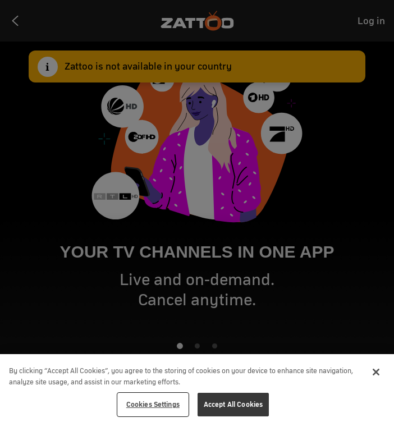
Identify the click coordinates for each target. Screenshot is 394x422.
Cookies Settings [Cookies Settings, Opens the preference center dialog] (153, 404)
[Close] (376, 372)
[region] (197, 388)
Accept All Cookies (233, 404)
